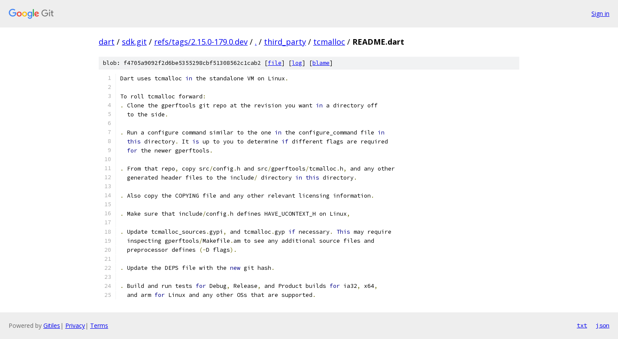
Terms (99, 325)
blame (321, 63)
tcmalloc (329, 42)
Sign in (600, 13)
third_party (285, 42)
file (275, 63)
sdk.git (134, 42)
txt (582, 325)
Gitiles (51, 325)
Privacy (75, 325)
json (602, 325)
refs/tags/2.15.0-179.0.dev (201, 42)
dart (107, 42)
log (297, 63)
